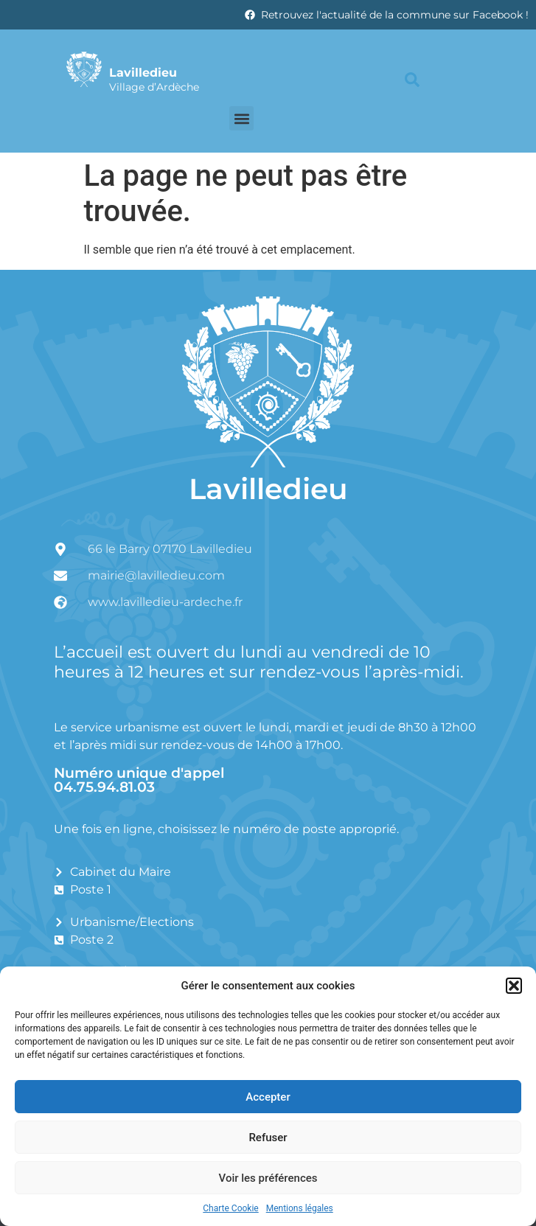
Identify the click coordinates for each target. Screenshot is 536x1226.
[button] (514, 985)
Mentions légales (299, 1208)
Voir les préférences (268, 1178)
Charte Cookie (230, 1208)
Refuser (267, 1137)
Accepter (268, 1097)
